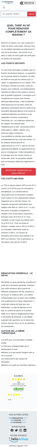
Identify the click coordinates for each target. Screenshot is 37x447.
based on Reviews (18, 383)
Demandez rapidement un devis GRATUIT (18, 172)
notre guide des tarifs (23, 56)
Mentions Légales (16, 446)
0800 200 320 (29, 3)
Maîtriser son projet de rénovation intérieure (18, 365)
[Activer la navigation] (4, 7)
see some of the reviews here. (18, 385)
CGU (26, 446)
